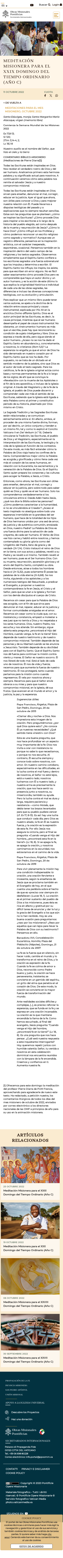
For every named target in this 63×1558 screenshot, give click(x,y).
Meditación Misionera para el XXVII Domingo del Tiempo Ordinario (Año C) (28, 1359)
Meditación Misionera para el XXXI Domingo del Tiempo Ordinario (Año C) (28, 1192)
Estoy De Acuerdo (31, 1546)
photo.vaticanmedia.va (19, 1502)
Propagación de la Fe (17, 1380)
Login (57, 4)
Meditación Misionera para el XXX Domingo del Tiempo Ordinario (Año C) (28, 1248)
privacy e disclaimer (36, 1469)
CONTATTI (12, 1469)
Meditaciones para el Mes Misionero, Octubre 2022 (24, 109)
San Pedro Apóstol (16, 1390)
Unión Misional (14, 1394)
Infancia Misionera (16, 1385)
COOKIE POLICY (15, 1473)
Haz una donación (21, 1419)
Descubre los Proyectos (25, 1412)
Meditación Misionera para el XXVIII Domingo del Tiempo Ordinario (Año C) (28, 1304)
